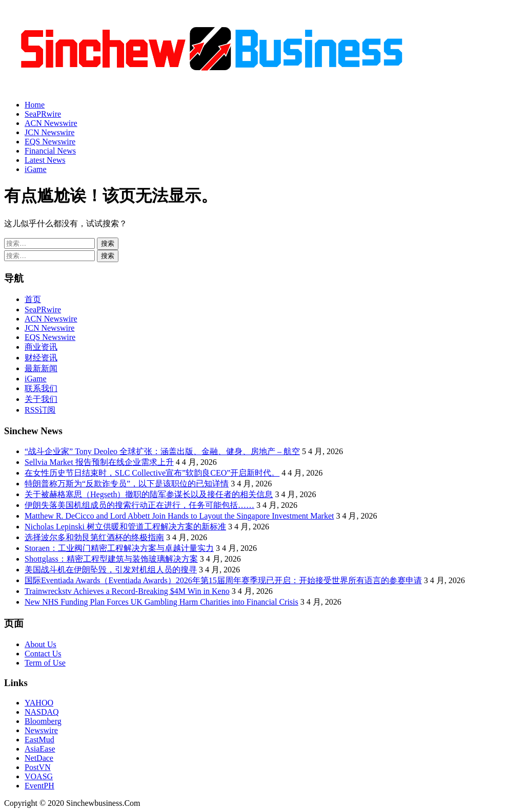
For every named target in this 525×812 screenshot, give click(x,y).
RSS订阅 (40, 409)
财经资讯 (41, 357)
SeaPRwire (43, 114)
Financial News (50, 150)
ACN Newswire (51, 123)
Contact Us (43, 653)
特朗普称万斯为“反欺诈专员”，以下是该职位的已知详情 (127, 483)
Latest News (45, 160)
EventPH (39, 785)
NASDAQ (42, 712)
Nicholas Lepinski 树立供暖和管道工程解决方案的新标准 (125, 526)
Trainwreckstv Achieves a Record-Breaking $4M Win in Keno (127, 591)
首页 (33, 299)
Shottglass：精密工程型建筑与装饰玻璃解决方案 (111, 558)
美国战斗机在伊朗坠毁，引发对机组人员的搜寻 (111, 569)
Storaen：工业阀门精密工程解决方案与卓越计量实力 (119, 548)
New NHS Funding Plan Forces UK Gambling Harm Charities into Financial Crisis (161, 601)
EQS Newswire (50, 141)
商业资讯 (41, 347)
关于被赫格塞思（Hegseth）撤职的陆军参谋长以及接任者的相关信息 (149, 494)
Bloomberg (43, 721)
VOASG (39, 776)
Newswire (41, 730)
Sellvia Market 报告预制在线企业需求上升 (99, 462)
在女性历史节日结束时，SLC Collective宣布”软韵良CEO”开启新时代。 (152, 472)
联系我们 (41, 388)
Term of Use (45, 662)
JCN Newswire (49, 132)
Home (35, 104)
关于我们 (41, 399)
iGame (36, 169)
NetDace (39, 758)
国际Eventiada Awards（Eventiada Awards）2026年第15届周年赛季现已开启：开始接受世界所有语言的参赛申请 (223, 580)
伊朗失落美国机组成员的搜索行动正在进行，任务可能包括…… (139, 505)
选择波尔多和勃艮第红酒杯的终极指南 (94, 537)
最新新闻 (41, 368)
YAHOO (39, 702)
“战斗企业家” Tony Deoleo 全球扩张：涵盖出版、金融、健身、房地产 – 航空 (162, 451)
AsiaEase (40, 748)
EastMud (39, 739)
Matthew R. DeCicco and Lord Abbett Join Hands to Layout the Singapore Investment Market (179, 515)
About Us (40, 644)
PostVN (38, 767)
